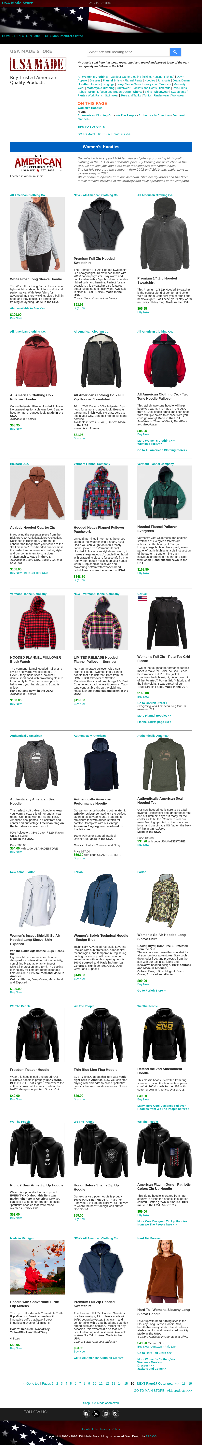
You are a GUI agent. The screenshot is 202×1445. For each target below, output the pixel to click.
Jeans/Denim (181, 80)
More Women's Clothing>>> (156, 440)
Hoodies (149, 80)
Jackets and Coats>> (151, 1368)
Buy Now (16, 318)
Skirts (148, 91)
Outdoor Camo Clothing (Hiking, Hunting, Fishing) (142, 76)
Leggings (108, 84)
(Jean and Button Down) (109, 91)
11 (101, 1383)
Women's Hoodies (90, 107)
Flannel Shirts (112, 80)
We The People (126, 115)
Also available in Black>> (27, 308)
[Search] (175, 52)
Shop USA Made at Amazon (101, 1403)
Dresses (95, 80)
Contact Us (90, 1429)
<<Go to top (31, 1383)
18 (184, 1383)
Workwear (177, 95)
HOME (6, 36)
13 (114, 1383)
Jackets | (90, 84)
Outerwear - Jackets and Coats (137, 88)
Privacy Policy (110, 1429)
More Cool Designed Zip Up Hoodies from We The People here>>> (162, 1223)
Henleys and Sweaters (144, 84)
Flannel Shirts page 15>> (154, 721)
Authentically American (154, 115)
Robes (82, 91)
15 (126, 1383)
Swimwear (111, 95)
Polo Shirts (180, 88)
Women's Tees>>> (149, 443)
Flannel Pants (133, 80)
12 (107, 1383)
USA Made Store (17, 3)
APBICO (151, 1436)
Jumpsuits (164, 80)
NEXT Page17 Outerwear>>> (158, 1383)
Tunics (147, 95)
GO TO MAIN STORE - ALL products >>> (104, 134)
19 (190, 1383)
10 (94, 1383)
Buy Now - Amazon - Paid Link (156, 1346)
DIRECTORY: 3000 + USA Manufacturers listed (48, 36)
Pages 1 (48, 1383)
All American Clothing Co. (95, 115)
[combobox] (128, 52)
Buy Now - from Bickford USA (29, 572)
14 (120, 1383)
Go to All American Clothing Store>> (162, 450)
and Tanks (131, 95)
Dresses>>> (145, 1365)
